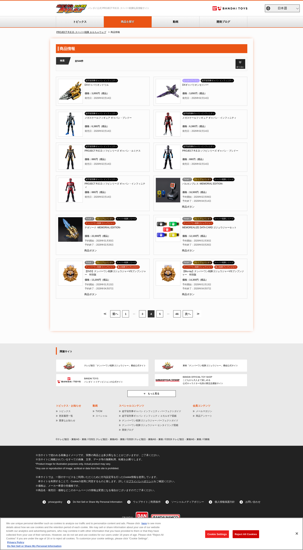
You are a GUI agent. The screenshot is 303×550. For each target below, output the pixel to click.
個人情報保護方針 (225, 502)
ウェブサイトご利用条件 (147, 502)
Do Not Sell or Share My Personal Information (97, 502)
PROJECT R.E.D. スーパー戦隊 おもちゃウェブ (81, 32)
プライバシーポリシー (141, 481)
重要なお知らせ (67, 420)
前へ (115, 314)
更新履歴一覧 (66, 416)
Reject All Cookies (246, 534)
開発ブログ (223, 21)
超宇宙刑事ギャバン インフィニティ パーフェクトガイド (151, 411)
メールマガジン (204, 411)
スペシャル (101, 416)
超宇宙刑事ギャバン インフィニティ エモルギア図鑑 (149, 416)
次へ (188, 314)
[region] (151, 534)
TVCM (99, 411)
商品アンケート (204, 416)
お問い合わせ (252, 502)
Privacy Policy (15, 542)
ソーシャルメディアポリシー (187, 502)
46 (177, 314)
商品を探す (127, 21)
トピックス (80, 21)
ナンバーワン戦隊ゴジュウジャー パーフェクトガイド (150, 420)
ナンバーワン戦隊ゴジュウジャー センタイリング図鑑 (150, 425)
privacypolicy (55, 502)
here (144, 523)
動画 (175, 21)
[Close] (297, 533)
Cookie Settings (217, 534)
